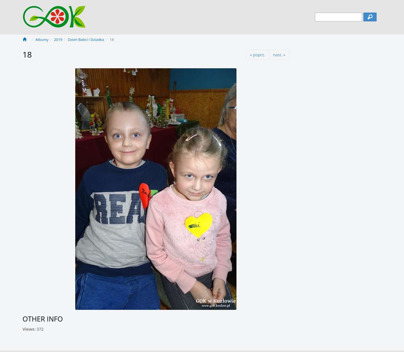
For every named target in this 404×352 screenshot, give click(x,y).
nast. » (279, 55)
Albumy (42, 39)
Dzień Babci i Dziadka (86, 39)
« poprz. (257, 55)
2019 (58, 39)
